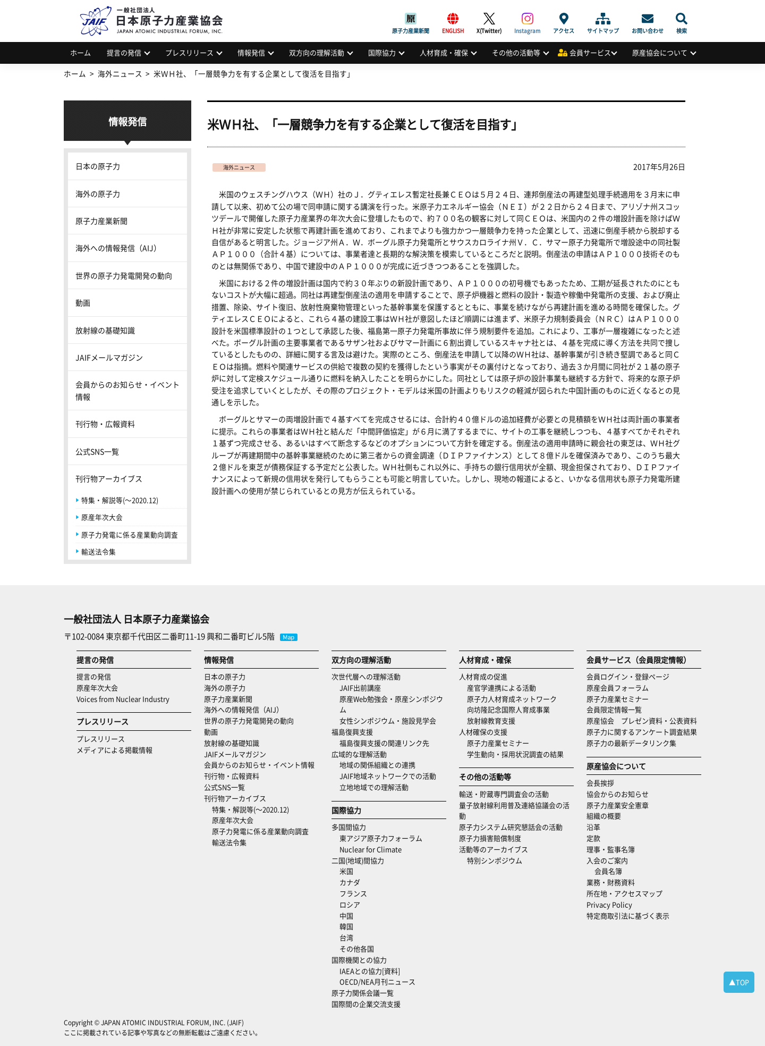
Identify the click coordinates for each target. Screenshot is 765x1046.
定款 (593, 838)
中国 (346, 915)
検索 (681, 19)
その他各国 (356, 948)
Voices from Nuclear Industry (122, 699)
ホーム (80, 52)
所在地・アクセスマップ (624, 893)
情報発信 (251, 52)
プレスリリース (189, 52)
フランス (353, 893)
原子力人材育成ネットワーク (512, 699)
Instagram (527, 19)
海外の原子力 (97, 193)
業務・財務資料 (610, 882)
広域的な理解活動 (359, 754)
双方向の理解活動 (316, 52)
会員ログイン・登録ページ (627, 676)
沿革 (593, 827)
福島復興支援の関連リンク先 (384, 743)
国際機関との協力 (359, 960)
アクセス (564, 19)
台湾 (346, 937)
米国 (346, 871)
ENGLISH (453, 19)
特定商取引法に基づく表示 (627, 915)
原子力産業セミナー (498, 743)
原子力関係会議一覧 (363, 993)
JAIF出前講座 (360, 687)
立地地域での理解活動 (374, 787)
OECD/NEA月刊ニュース (377, 981)
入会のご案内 (607, 860)
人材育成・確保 (444, 52)
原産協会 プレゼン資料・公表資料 (641, 720)
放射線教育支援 (491, 720)
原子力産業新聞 (411, 19)
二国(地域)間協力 (358, 860)
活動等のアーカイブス (493, 849)
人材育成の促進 (483, 676)
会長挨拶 (600, 783)
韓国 (346, 926)
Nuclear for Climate (370, 849)
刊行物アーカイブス (108, 478)
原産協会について (659, 52)
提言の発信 (124, 52)
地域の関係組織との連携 (377, 765)
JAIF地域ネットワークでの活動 (387, 776)
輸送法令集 (98, 551)
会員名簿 (608, 871)
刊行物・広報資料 (105, 423)
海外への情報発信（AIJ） (118, 247)
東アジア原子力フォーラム (380, 838)
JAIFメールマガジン (109, 357)
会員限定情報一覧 (614, 709)
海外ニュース (239, 167)
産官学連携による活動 (501, 687)
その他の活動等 (516, 52)
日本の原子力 (97, 166)
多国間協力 (349, 827)
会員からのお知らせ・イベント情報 (127, 390)
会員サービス (590, 52)
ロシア (349, 904)
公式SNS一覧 (97, 451)
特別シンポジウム (494, 860)
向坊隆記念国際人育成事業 (508, 709)
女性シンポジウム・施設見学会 (387, 720)
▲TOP (739, 982)
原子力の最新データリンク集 (631, 743)
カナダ (349, 882)
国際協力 (382, 52)
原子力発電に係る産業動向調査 (129, 534)
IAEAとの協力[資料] (369, 971)
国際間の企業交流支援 (366, 1004)
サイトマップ (603, 19)
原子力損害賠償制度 (490, 838)
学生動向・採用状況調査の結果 (519, 754)
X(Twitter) (489, 19)
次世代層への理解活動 (366, 676)
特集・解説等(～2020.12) (119, 500)
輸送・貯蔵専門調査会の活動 (504, 794)
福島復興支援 (352, 732)
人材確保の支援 (483, 732)
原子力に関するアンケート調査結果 (641, 732)
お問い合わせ (647, 19)
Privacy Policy (609, 904)
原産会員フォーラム (617, 687)
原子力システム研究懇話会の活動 (511, 827)
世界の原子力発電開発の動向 (123, 275)
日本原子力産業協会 (157, 9)
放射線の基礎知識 (105, 330)
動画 (82, 302)
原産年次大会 (102, 517)
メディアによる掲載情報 (114, 750)
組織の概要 (603, 816)
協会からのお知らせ (617, 794)
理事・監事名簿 (610, 849)
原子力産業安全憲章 (617, 805)
